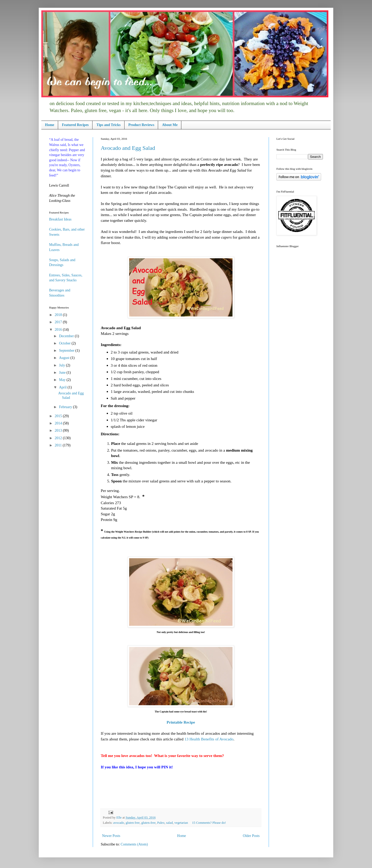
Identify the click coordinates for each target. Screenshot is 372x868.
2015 (59, 416)
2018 (59, 315)
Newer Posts (111, 836)
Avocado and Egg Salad (128, 148)
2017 (59, 322)
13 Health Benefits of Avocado (208, 739)
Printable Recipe (181, 722)
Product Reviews (141, 125)
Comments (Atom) (134, 844)
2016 (59, 330)
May (62, 380)
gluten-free (148, 823)
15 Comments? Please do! (209, 823)
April (63, 387)
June (62, 372)
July (62, 365)
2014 (59, 423)
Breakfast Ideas (60, 219)
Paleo (161, 823)
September (67, 350)
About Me (169, 125)
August (64, 358)
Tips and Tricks (108, 125)
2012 (59, 438)
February (66, 407)
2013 (59, 430)
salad (169, 823)
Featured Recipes (75, 125)
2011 (59, 445)
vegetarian (181, 823)
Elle (119, 817)
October (65, 343)
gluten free (133, 823)
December (67, 336)
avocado (118, 823)
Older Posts (251, 836)
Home (49, 125)
